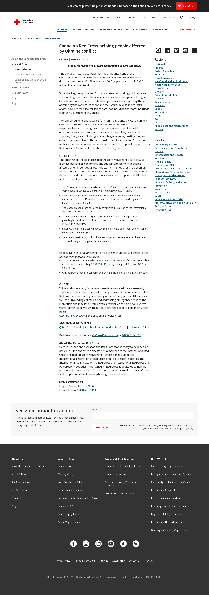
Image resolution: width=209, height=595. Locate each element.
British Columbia (164, 71)
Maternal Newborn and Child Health (175, 202)
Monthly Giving (66, 474)
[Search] (181, 17)
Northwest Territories (167, 84)
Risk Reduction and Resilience (166, 498)
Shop (110, 18)
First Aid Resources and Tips (119, 493)
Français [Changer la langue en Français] (194, 17)
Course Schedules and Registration (122, 466)
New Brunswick (163, 77)
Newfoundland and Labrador (171, 81)
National (160, 64)
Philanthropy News (165, 178)
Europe (159, 129)
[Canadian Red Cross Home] (23, 22)
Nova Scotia (162, 88)
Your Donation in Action (70, 482)
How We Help (140, 29)
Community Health (166, 144)
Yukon (158, 108)
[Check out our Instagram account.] (85, 543)
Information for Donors (70, 490)
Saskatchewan (163, 101)
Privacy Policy (63, 559)
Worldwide (161, 112)
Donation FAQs (66, 506)
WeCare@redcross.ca (105, 335)
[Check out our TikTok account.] (123, 543)
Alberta (159, 67)
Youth (158, 195)
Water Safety (162, 192)
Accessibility (118, 559)
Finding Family (163, 161)
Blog (13, 103)
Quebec (159, 98)
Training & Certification (114, 29)
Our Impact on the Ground (170, 175)
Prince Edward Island (166, 95)
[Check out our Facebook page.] (72, 543)
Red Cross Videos (21, 87)
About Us (62, 29)
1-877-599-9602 (87, 386)
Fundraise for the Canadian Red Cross (78, 498)
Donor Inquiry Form (68, 514)
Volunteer (149, 18)
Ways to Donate (162, 29)
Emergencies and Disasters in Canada (171, 474)
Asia (157, 122)
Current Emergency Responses (167, 466)
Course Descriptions (115, 474)
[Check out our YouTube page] (110, 543)
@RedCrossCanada (70, 327)
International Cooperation (164, 490)
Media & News (19, 64)
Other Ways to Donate (70, 522)
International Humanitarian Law (173, 168)
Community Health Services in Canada (171, 482)
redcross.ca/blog (139, 327)
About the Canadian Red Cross (28, 59)
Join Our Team (19, 92)
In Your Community (83, 29)
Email (95, 409)
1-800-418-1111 (99, 264)
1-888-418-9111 (86, 390)
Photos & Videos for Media (29, 74)
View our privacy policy (182, 428)
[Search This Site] (172, 17)
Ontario (159, 91)
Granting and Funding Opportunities (170, 530)
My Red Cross (132, 18)
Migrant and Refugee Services (172, 171)
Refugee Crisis (163, 206)
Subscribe (102, 427)
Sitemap (103, 559)
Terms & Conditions (84, 559)
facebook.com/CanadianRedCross (105, 327)
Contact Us (96, 18)
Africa (158, 115)
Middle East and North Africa (171, 125)
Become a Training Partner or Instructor (120, 483)
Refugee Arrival (163, 209)
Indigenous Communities (169, 199)
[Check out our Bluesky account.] (136, 543)
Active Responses (185, 29)
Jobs (119, 18)
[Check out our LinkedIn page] (98, 543)
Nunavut (160, 105)
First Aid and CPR (164, 165)
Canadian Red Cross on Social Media (30, 81)
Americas (160, 119)
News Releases (23, 69)
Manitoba (160, 74)
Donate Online (65, 466)
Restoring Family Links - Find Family (170, 506)
